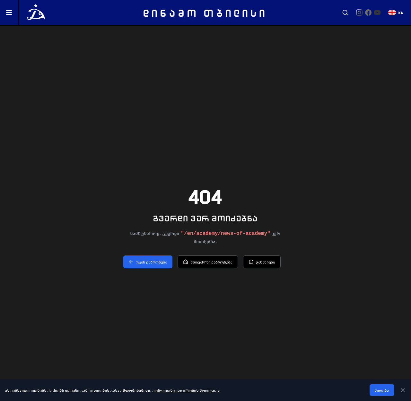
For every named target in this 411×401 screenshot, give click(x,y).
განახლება (262, 261)
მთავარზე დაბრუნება (207, 261)
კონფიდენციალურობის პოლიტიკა (186, 390)
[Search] (345, 12)
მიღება (382, 390)
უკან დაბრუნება (147, 261)
